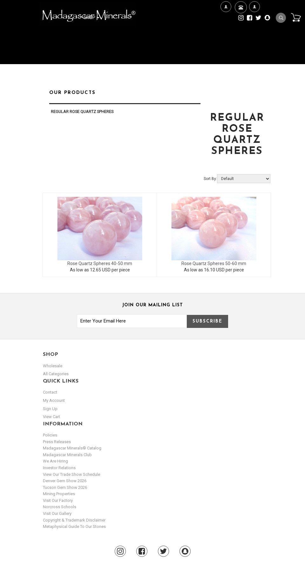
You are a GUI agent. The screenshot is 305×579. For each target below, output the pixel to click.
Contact (240, 15)
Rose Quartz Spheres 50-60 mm (213, 263)
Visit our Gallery (57, 513)
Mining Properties (59, 493)
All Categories (56, 373)
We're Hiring (225, 27)
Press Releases (57, 441)
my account (54, 400)
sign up (50, 408)
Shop (91, 17)
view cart (51, 416)
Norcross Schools (59, 506)
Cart (296, 17)
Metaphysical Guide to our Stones (74, 526)
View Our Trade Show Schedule (71, 474)
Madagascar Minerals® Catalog (72, 448)
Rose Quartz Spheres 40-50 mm (99, 263)
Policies (50, 435)
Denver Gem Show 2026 (64, 480)
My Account (254, 27)
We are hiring (55, 461)
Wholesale (52, 365)
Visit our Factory (58, 500)
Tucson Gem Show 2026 (65, 487)
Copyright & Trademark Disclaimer (74, 520)
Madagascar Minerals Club (67, 454)
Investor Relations (59, 467)
